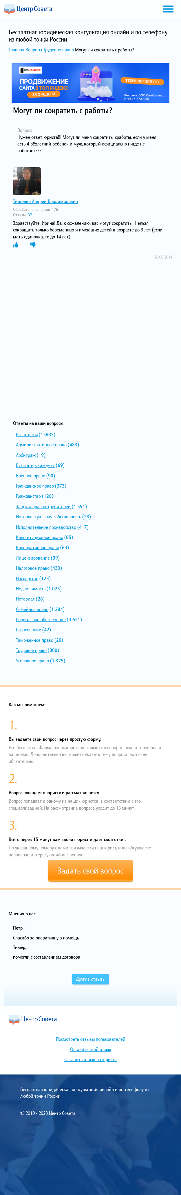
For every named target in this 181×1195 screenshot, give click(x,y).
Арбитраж (26, 455)
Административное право (41, 444)
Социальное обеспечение (41, 619)
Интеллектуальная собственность (48, 516)
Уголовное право (32, 660)
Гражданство (28, 496)
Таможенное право (34, 640)
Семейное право (32, 609)
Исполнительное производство (46, 527)
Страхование (28, 629)
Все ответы (27, 434)
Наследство (27, 578)
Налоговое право (33, 568)
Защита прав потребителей (43, 506)
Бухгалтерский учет (35, 465)
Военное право (30, 475)
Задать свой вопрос (90, 870)
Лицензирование (33, 557)
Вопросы (33, 49)
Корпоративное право (37, 547)
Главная (16, 49)
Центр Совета (28, 9)
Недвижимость (30, 588)
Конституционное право (39, 537)
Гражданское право (35, 485)
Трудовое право (58, 49)
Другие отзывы (90, 978)
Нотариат (25, 598)
